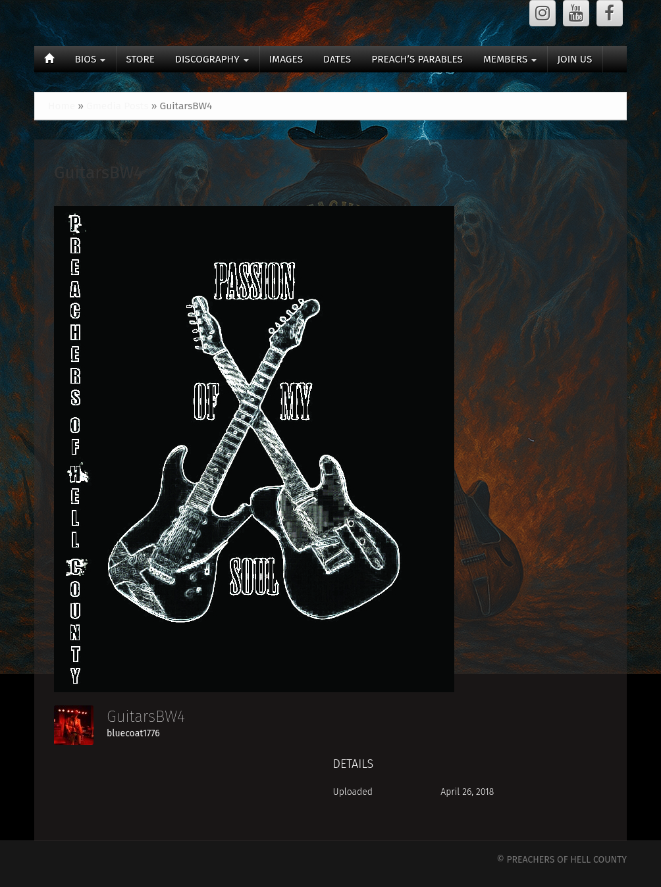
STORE (140, 59)
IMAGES (286, 59)
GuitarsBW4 (98, 173)
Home (61, 106)
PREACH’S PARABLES (417, 59)
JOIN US (574, 59)
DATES (337, 59)
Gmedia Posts (117, 106)
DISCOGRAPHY (212, 59)
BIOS (89, 59)
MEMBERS (510, 59)
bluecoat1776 (133, 733)
